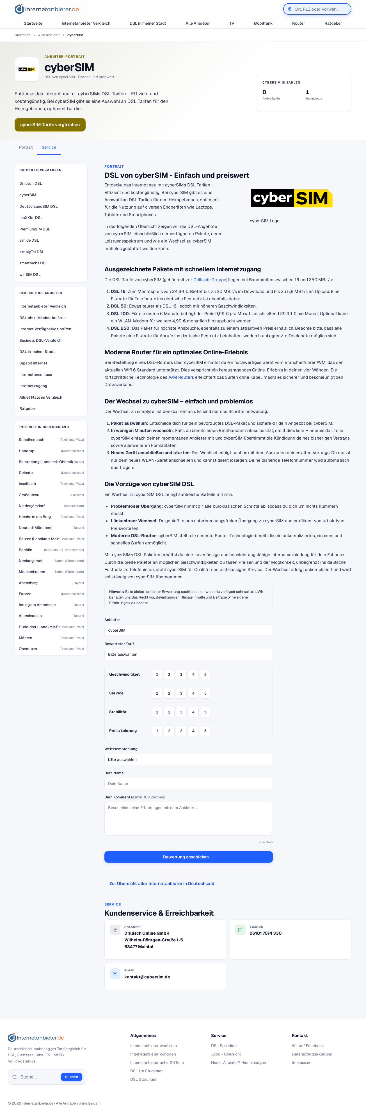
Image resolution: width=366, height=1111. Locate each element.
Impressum (301, 1062)
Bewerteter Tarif (119, 643)
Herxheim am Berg (35, 516)
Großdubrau (29, 494)
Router (298, 23)
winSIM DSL (30, 274)
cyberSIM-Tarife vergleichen (50, 125)
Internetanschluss (35, 374)
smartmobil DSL (33, 262)
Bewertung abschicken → (188, 857)
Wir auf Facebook (308, 1045)
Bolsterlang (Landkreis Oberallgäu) (46, 461)
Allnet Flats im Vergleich (40, 397)
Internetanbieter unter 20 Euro (157, 1062)
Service (49, 147)
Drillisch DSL (30, 183)
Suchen (71, 1077)
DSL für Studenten (147, 1070)
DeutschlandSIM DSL (38, 206)
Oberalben (28, 648)
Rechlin (25, 549)
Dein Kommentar (134, 797)
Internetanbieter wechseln (153, 1045)
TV (231, 23)
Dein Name (114, 773)
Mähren (25, 637)
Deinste (26, 472)
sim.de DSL (29, 240)
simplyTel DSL (31, 251)
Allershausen (30, 615)
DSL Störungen (143, 1079)
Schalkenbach (31, 439)
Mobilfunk (263, 23)
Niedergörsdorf (32, 505)
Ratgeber (333, 23)
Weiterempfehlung (121, 749)
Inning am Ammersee (37, 604)
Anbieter (112, 619)
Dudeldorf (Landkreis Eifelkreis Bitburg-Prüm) (39, 626)
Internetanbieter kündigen (153, 1054)
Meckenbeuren (32, 571)
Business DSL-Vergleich (40, 340)
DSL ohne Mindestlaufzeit (42, 317)
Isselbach (27, 483)
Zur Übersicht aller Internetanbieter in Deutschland (161, 883)
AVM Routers (181, 377)
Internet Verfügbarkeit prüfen (45, 328)
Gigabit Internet (33, 363)
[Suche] (39, 1077)
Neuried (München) (35, 527)
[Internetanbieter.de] (47, 9)
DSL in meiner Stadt (148, 23)
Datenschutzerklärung (312, 1054)
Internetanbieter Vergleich (86, 23)
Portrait (26, 147)
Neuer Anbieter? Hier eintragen (238, 1062)
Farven (25, 593)
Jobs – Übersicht (226, 1054)
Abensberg (28, 582)
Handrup (26, 450)
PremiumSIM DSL (34, 229)
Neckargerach (31, 560)
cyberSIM (27, 194)
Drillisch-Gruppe (209, 280)
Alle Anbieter (198, 23)
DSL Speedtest (224, 1045)
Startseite (33, 23)
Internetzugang (33, 385)
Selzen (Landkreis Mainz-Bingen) (39, 538)
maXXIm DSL (31, 217)
